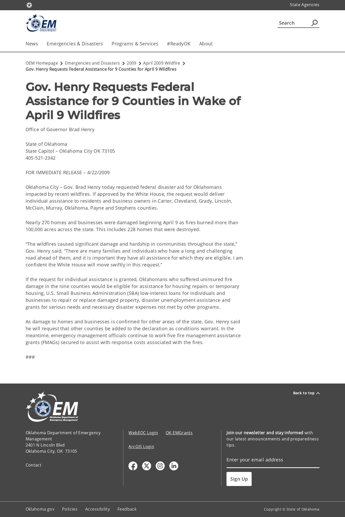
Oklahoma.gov (40, 509)
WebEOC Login (143, 433)
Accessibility (97, 509)
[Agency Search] (314, 23)
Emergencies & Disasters (75, 43)
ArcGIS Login (141, 446)
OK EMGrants (179, 433)
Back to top (306, 393)
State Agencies (304, 4)
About (206, 43)
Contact (34, 465)
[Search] (298, 23)
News (32, 43)
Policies (69, 509)
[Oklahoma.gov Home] (29, 4)
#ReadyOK (178, 43)
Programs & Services (135, 43)
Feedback (126, 509)
